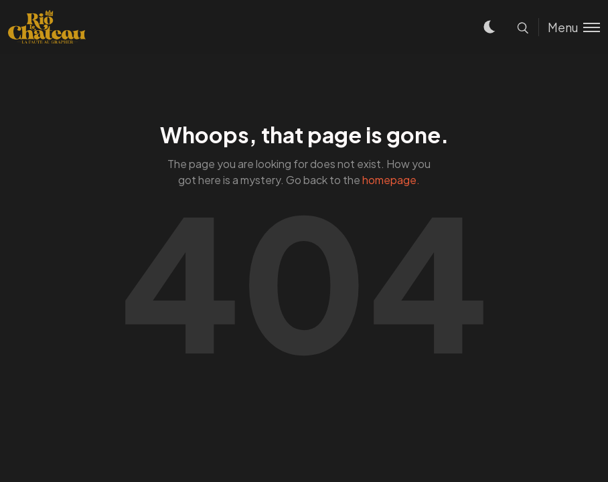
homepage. (391, 180)
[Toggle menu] (569, 27)
